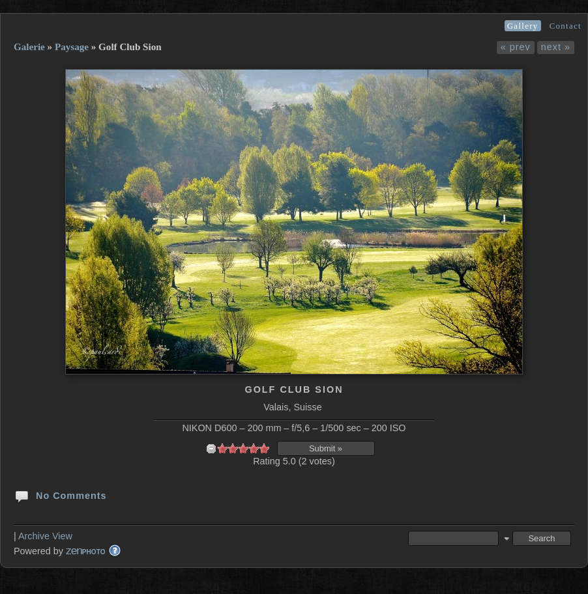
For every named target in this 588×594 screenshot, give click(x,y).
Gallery (522, 26)
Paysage (72, 47)
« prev (516, 47)
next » (555, 47)
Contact (565, 26)
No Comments (60, 495)
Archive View (45, 536)
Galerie (29, 47)
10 (264, 448)
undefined (211, 448)
